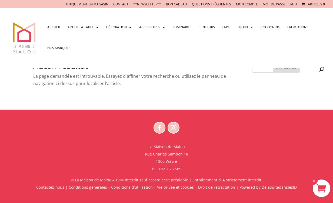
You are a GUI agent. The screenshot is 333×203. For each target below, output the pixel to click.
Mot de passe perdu (280, 4)
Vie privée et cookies (175, 187)
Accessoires (149, 27)
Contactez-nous (50, 187)
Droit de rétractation (216, 187)
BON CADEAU (176, 4)
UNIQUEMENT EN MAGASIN (87, 4)
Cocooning (270, 27)
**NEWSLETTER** (147, 4)
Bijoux (243, 27)
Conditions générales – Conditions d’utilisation (111, 187)
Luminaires (182, 27)
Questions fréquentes (211, 4)
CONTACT (120, 4)
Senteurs (207, 27)
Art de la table (81, 27)
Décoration (116, 27)
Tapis (226, 27)
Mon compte (247, 4)
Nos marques (59, 48)
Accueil (54, 27)
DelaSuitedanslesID (279, 187)
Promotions (297, 27)
